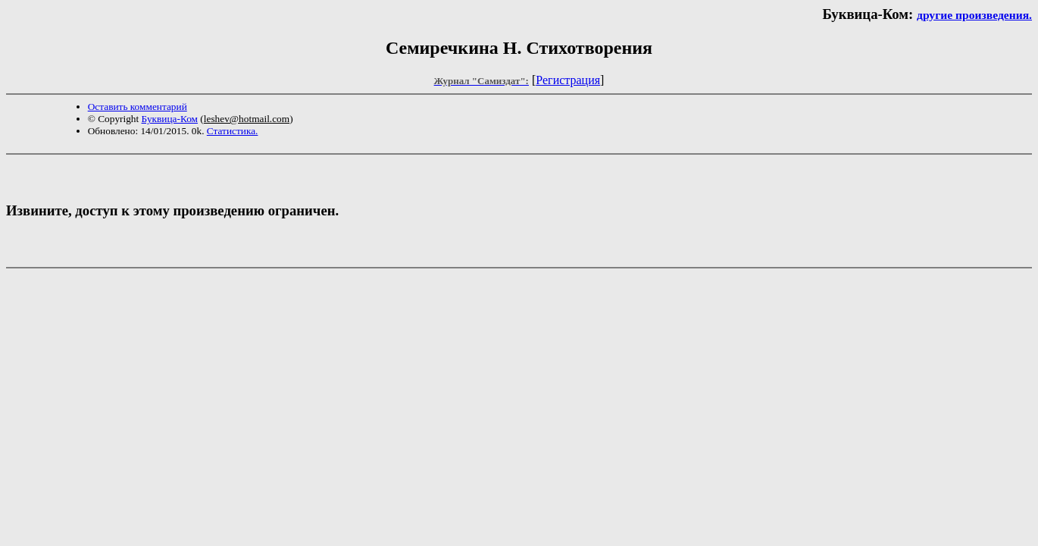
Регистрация (568, 80)
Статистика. (232, 130)
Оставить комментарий (137, 106)
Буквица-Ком (170, 118)
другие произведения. (974, 14)
